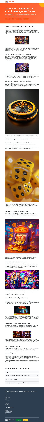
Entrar (25, 420)
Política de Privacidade (9, 411)
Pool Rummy (7, 397)
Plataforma (7, 403)
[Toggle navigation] (37, 2)
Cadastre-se (19, 420)
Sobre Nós (7, 409)
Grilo (6, 398)
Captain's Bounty (8, 399)
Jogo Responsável (8, 412)
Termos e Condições (8, 410)
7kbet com (9, 2)
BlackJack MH (7, 404)
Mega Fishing (7, 400)
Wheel (6, 402)
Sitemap (6, 413)
